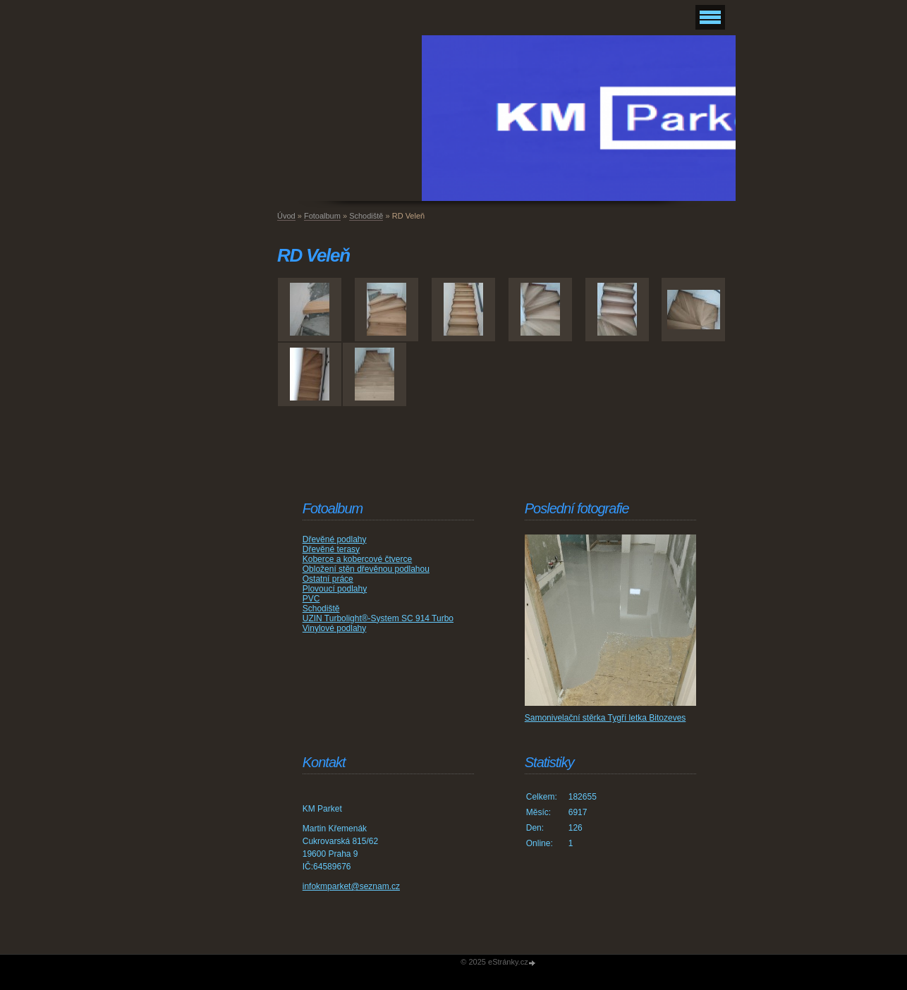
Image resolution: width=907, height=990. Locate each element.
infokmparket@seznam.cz (351, 886)
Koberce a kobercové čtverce (357, 559)
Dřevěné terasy (331, 549)
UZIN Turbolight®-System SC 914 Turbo (378, 618)
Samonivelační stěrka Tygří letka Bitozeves (605, 718)
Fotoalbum (322, 216)
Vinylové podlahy (335, 628)
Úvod (286, 216)
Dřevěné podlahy (335, 539)
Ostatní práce (328, 579)
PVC (311, 599)
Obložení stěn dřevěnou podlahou (366, 569)
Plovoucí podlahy (335, 589)
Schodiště (366, 216)
